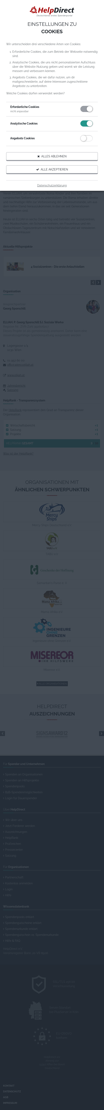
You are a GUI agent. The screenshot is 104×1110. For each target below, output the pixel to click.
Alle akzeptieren (52, 169)
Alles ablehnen (52, 156)
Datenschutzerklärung (52, 185)
